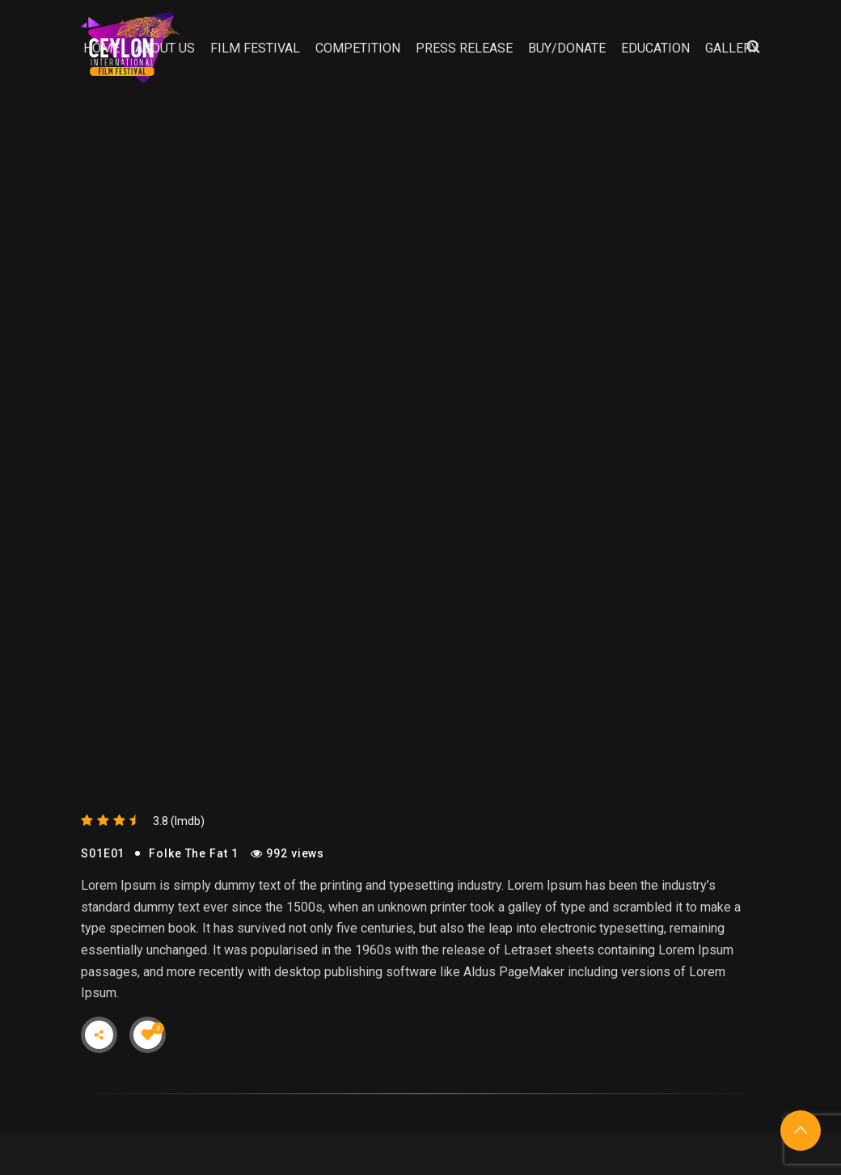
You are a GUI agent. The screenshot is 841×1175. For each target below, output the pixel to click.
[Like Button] (148, 1034)
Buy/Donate (567, 48)
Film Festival (255, 48)
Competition (357, 48)
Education (655, 48)
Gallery (732, 48)
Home (101, 48)
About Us (165, 48)
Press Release (464, 48)
